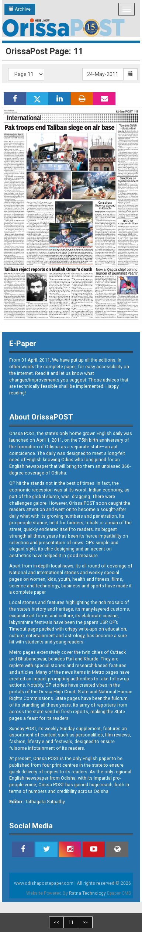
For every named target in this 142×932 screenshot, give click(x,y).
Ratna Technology (87, 893)
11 (70, 922)
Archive (20, 9)
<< (56, 922)
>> (85, 922)
